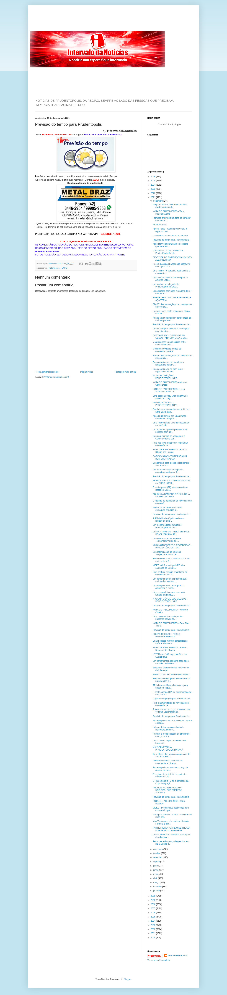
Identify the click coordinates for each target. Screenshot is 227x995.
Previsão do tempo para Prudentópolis (171, 240)
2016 (153, 912)
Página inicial (86, 372)
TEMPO (64, 268)
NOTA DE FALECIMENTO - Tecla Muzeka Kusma (168, 212)
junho (156, 870)
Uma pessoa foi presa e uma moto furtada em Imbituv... (169, 593)
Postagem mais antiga (125, 372)
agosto (156, 861)
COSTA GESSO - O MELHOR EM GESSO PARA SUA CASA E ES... (170, 336)
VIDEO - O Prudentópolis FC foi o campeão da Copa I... (169, 566)
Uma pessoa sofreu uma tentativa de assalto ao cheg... (170, 397)
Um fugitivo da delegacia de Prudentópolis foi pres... (166, 285)
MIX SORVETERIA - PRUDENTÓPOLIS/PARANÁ (168, 748)
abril (155, 878)
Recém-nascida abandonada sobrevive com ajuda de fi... (171, 265)
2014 (153, 921)
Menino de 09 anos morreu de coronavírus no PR (167, 350)
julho (155, 866)
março (156, 882)
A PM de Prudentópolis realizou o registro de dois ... (168, 519)
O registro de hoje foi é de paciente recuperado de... (169, 775)
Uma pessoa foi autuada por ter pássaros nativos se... (168, 617)
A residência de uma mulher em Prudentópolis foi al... (168, 251)
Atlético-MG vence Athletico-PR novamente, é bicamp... (167, 761)
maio (155, 874)
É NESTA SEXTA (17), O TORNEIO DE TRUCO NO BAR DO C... (171, 710)
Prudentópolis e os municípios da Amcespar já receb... (168, 586)
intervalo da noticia (55, 263)
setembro (158, 857)
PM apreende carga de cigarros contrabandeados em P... (168, 470)
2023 (153, 189)
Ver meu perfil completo (158, 960)
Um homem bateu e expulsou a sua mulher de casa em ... (169, 580)
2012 (153, 929)
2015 (153, 917)
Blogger (127, 979)
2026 (153, 176)
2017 (153, 908)
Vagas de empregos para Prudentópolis (171, 698)
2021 (153, 197)
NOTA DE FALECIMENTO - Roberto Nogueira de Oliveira (170, 648)
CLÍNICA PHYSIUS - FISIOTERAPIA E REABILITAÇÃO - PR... (171, 532)
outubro (157, 853)
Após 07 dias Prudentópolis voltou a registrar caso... (170, 230)
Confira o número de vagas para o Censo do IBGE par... (169, 437)
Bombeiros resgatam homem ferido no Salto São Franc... (171, 410)
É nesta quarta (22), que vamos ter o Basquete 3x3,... (170, 488)
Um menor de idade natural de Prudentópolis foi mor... (167, 526)
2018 (153, 904)
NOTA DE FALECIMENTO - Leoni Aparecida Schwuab (169, 390)
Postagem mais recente (47, 372)
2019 (153, 900)
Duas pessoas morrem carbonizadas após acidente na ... (170, 642)
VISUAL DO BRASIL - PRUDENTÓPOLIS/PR (165, 403)
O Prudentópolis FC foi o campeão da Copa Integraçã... (171, 782)
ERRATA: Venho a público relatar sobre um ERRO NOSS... (171, 481)
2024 (153, 185)
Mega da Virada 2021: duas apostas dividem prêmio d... (170, 205)
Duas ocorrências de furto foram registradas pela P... (168, 370)
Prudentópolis (54, 268)
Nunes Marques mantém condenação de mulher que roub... (172, 319)
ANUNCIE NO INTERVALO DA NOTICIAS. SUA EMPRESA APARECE (167, 790)
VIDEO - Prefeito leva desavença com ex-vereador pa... (171, 809)
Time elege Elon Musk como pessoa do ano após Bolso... (171, 755)
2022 (153, 193)
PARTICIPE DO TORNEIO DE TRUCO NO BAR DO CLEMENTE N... (171, 829)
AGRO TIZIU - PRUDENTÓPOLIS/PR (171, 674)
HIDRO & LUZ (159, 224)
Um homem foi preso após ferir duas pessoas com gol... (170, 430)
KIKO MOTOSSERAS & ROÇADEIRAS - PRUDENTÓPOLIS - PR (172, 546)
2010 (153, 937)
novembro (158, 849)
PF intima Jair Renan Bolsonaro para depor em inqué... (170, 686)
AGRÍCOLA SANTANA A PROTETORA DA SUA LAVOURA (171, 495)
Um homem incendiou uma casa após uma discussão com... (171, 662)
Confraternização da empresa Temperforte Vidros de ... (167, 539)
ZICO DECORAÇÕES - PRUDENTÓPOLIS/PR (165, 376)
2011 (153, 933)
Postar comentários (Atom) (56, 377)
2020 (153, 896)
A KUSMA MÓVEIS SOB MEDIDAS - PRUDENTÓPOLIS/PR (170, 600)
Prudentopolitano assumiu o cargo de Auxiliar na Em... (170, 768)
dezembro (158, 201)
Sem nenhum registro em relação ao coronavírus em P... (170, 573)
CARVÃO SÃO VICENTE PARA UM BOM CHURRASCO (170, 457)
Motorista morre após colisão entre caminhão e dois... (169, 343)
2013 (153, 925)
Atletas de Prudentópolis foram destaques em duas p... (167, 508)
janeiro (156, 890)
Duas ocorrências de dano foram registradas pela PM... (168, 363)
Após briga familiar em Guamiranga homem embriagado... (169, 417)
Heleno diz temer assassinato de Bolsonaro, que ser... (168, 728)
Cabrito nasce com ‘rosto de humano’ (170, 235)
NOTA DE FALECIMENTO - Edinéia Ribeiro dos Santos (170, 450)
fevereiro (157, 886)
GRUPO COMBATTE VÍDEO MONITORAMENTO (166, 635)
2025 (153, 180)
